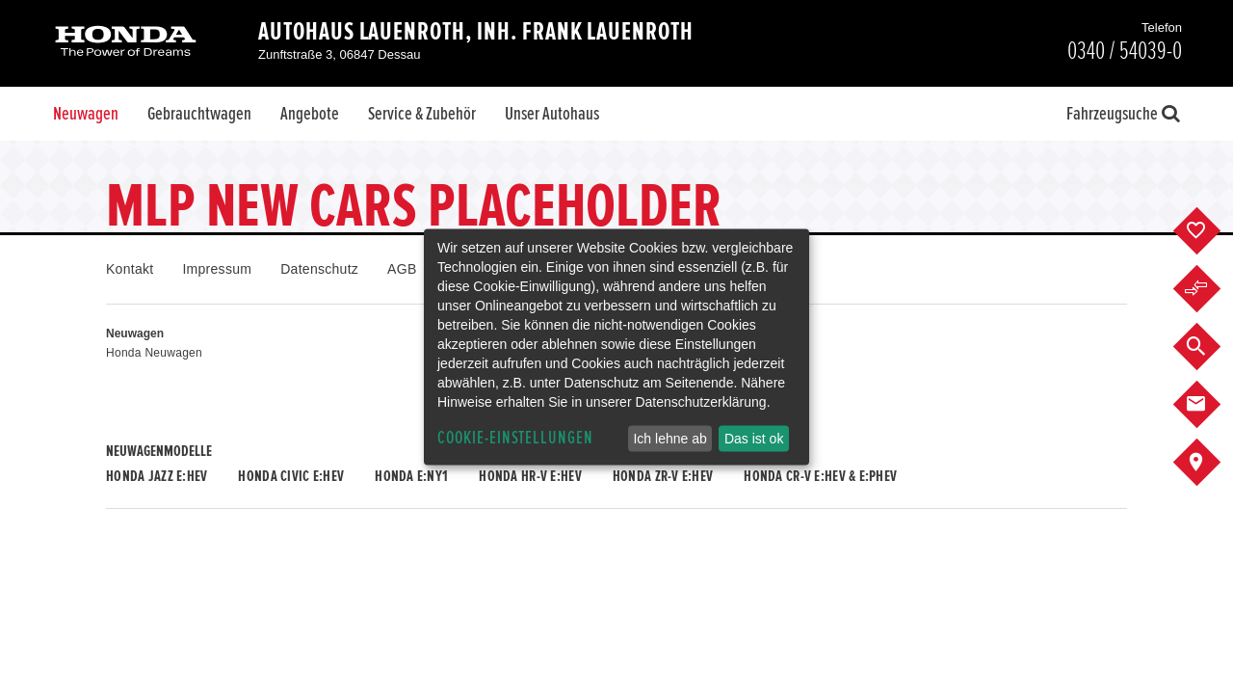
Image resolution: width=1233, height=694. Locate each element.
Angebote (309, 113)
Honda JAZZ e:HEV (156, 476)
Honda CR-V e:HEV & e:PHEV (820, 476)
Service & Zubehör (422, 113)
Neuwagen (85, 113)
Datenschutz (319, 269)
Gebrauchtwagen (199, 113)
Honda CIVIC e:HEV (291, 476)
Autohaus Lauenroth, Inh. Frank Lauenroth (476, 31)
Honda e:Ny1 (411, 476)
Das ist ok (753, 438)
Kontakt (129, 269)
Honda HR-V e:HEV (530, 476)
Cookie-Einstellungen (515, 438)
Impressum (216, 269)
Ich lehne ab (669, 438)
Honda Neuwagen (154, 353)
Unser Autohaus (552, 113)
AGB (401, 269)
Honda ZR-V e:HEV (663, 476)
